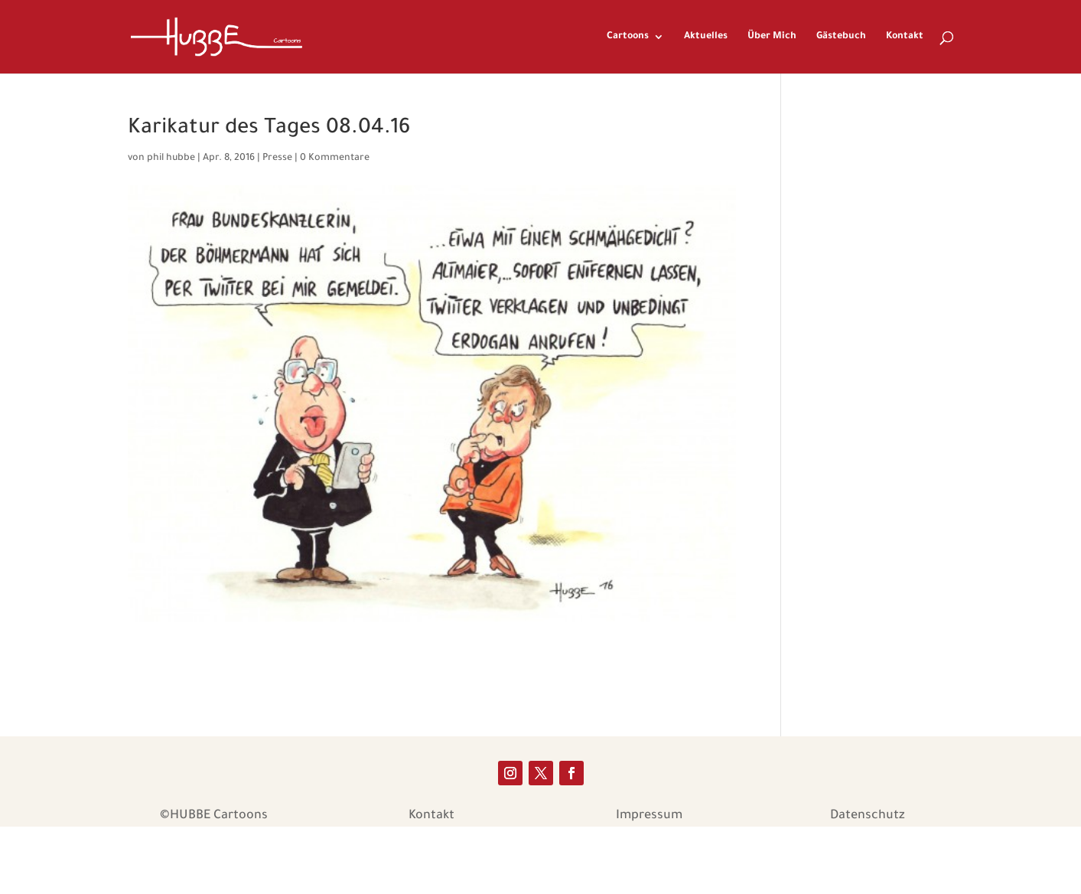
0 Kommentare (335, 158)
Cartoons (628, 36)
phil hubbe (171, 158)
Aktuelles (706, 36)
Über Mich (771, 36)
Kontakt (904, 36)
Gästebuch (841, 36)
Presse (277, 158)
